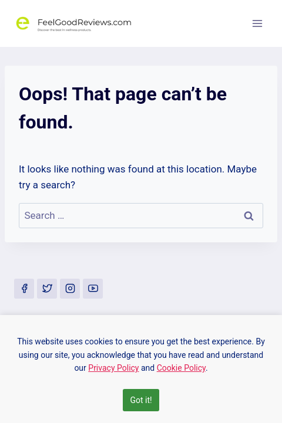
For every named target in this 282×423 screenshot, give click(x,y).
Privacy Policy (113, 368)
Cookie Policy (181, 368)
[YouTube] (93, 289)
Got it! (141, 400)
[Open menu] (257, 23)
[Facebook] (24, 289)
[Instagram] (70, 289)
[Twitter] (47, 289)
